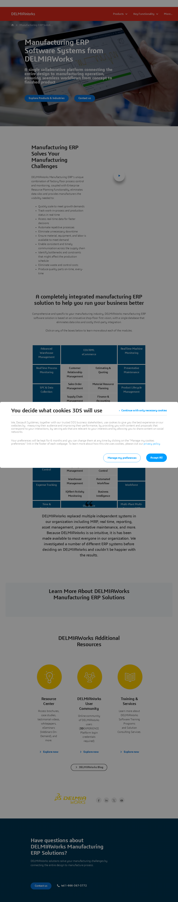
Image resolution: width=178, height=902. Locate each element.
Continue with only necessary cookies (144, 410)
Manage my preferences (121, 457)
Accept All (156, 457)
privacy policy (152, 443)
